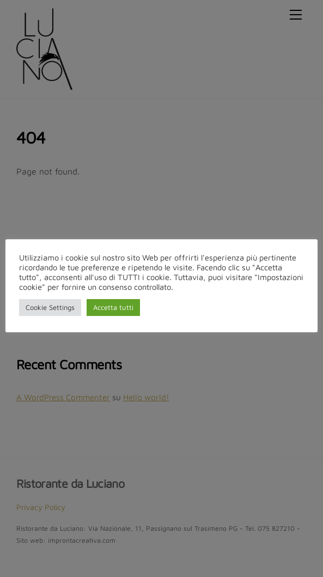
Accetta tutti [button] (113, 307)
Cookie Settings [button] (50, 307)
